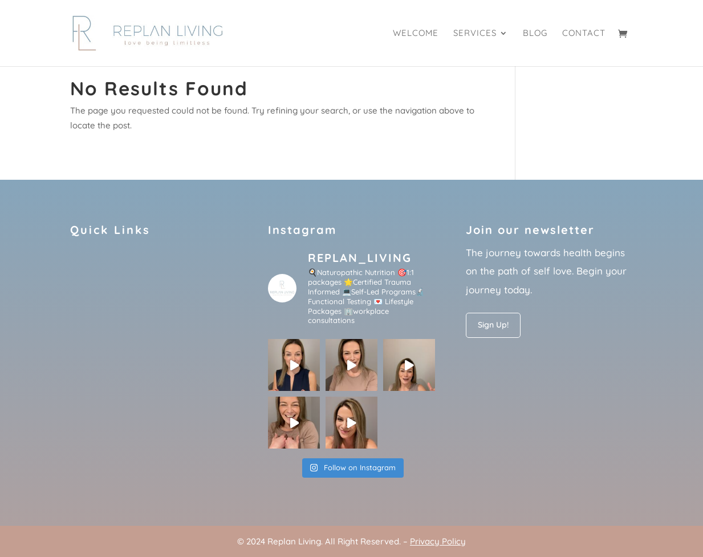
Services (475, 33)
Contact (584, 33)
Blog (535, 33)
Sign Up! (493, 325)
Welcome (415, 33)
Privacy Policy (438, 541)
